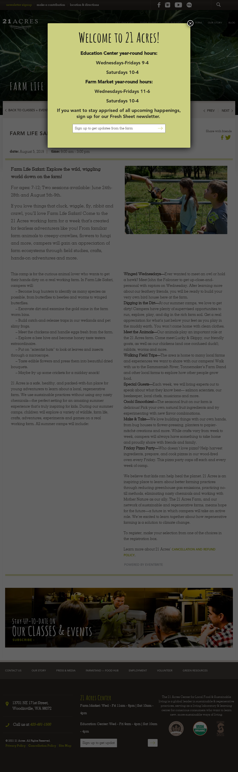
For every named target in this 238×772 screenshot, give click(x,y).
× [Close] (190, 23)
